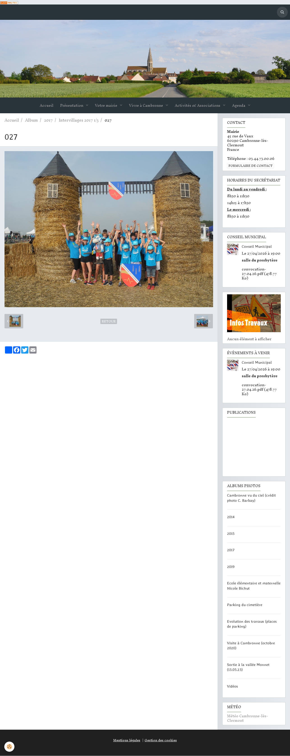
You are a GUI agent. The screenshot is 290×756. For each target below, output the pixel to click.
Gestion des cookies (161, 740)
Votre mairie (106, 106)
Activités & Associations (198, 106)
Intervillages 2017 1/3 (79, 120)
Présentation (72, 106)
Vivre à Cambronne (146, 106)
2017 (48, 120)
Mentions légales (126, 740)
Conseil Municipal (257, 246)
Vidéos (232, 686)
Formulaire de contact (250, 166)
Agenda (239, 106)
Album (31, 120)
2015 (231, 533)
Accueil (46, 106)
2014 (231, 517)
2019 (231, 566)
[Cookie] (10, 747)
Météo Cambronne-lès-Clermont (247, 718)
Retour (109, 321)
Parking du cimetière (244, 605)
